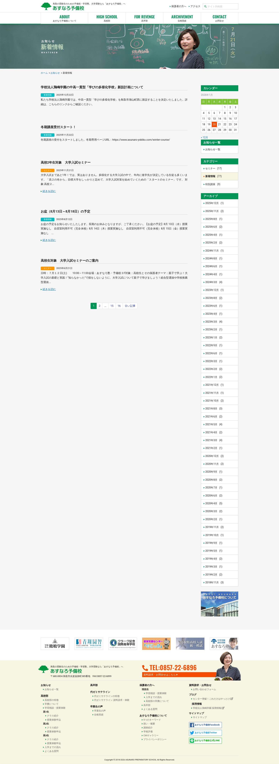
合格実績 (98, 714)
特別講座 (212, 184)
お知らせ (46, 685)
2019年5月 (213, 551)
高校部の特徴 (52, 700)
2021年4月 (213, 432)
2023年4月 (213, 314)
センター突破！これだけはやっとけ (213, 698)
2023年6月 (213, 306)
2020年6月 (213, 496)
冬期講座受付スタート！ (58, 127)
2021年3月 (213, 440)
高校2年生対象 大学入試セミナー (66, 162)
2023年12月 (214, 290)
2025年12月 (214, 203)
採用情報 (197, 703)
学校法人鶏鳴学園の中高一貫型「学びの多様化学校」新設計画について (92, 87)
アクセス (195, 6)
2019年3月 (213, 567)
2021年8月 (213, 408)
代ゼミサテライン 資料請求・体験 (111, 700)
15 (112, 305)
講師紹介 (148, 727)
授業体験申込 (54, 719)
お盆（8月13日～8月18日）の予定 (65, 211)
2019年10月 (214, 535)
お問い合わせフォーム (204, 689)
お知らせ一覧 (212, 149)
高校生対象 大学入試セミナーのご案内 (69, 260)
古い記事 (130, 305)
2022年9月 (213, 345)
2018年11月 (214, 582)
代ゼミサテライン (100, 691)
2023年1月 (213, 337)
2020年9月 (213, 472)
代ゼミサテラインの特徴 (107, 696)
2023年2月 (213, 329)
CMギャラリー (151, 735)
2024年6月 (213, 266)
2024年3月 (213, 282)
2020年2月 (213, 519)
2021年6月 (213, 416)
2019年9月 (213, 543)
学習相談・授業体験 (55, 708)
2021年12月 (214, 385)
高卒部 (144, 18)
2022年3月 (213, 361)
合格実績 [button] (182, 18)
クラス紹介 (53, 715)
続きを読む (49, 191)
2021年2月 (213, 448)
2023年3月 (213, 322)
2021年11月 (214, 393)
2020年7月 (213, 488)
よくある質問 (52, 751)
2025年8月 (213, 219)
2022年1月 (213, 377)
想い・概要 (149, 723)
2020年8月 (213, 480)
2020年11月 (214, 464)
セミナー (48, 170)
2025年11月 (214, 211)
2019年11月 (214, 527)
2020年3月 (213, 511)
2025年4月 (213, 235)
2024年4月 (213, 274)
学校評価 (148, 731)
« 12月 (204, 137)
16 (119, 305)
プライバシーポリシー (155, 739)
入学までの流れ (53, 747)
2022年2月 (213, 369)
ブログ (192, 694)
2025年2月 (213, 243)
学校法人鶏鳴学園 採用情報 (208, 708)
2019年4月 (213, 559)
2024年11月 (214, 251)
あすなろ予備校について (64, 18)
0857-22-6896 (178, 667)
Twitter (203, 733)
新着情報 (48, 95)
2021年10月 (214, 401)
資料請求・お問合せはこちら (159, 674)
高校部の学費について (157, 701)
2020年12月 (214, 456)
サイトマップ (196, 713)
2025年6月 (213, 227)
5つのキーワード (152, 719)
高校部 (106, 18)
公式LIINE (205, 741)
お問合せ (219, 18)
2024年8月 (213, 258)
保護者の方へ (178, 6)
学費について (52, 704)
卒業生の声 (96, 706)
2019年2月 (213, 575)
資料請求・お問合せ (200, 685)
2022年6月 (213, 353)
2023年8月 (213, 298)
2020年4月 (213, 503)
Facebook (205, 725)
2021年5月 (213, 424)
